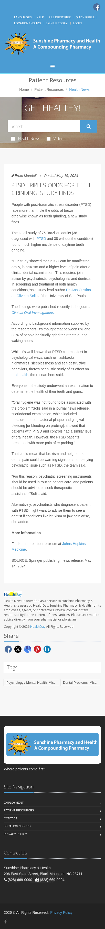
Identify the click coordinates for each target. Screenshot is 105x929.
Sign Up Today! (57, 23)
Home (24, 89)
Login (77, 23)
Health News (25, 138)
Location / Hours (27, 23)
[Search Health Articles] (44, 126)
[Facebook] (96, 7)
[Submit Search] (88, 126)
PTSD (41, 239)
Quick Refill (85, 17)
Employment (14, 802)
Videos (56, 138)
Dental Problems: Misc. (80, 682)
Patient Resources (49, 89)
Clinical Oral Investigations (33, 313)
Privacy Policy (15, 834)
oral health (20, 375)
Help (40, 17)
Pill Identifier (60, 17)
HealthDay (37, 626)
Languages (23, 17)
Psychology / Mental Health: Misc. (31, 682)
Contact (10, 818)
